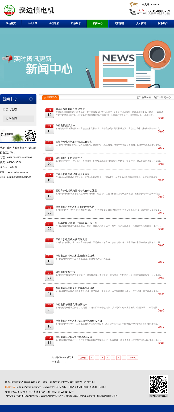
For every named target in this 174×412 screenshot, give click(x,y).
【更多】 (161, 118)
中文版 (145, 4)
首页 (156, 97)
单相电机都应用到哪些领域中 (71, 304)
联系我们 (163, 23)
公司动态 (11, 109)
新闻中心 (97, 23)
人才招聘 (141, 23)
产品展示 (76, 23)
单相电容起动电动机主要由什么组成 (75, 255)
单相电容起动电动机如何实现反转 (74, 337)
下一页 (132, 357)
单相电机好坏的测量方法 (69, 158)
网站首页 (11, 23)
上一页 (83, 357)
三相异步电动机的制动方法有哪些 (74, 141)
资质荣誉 (119, 23)
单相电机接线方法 (65, 125)
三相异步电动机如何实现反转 (71, 239)
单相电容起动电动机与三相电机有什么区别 (79, 321)
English (155, 4)
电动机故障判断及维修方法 (70, 109)
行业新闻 (11, 118)
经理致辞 (54, 23)
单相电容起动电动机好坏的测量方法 (75, 207)
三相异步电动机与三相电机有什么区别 (76, 190)
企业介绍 (32, 23)
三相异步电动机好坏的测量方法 (73, 174)
